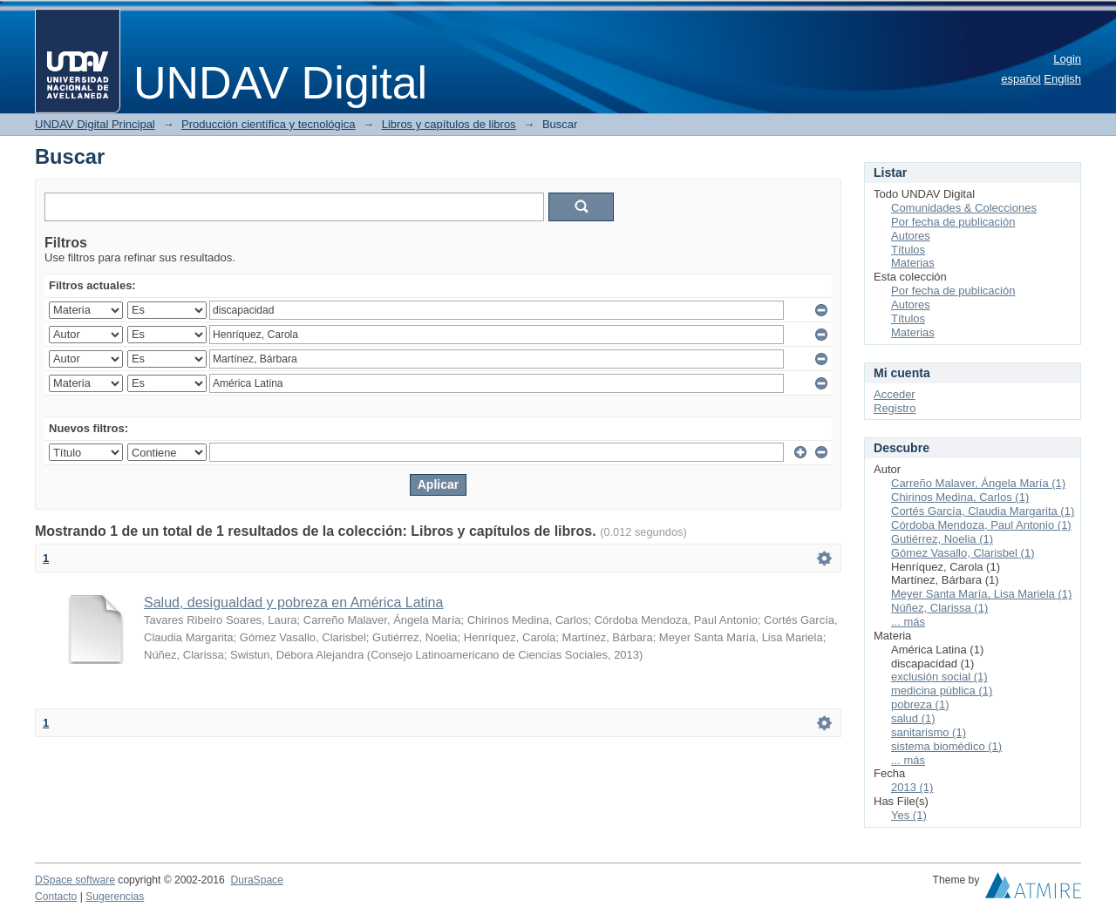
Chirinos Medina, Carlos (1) (960, 497)
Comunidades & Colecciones (964, 207)
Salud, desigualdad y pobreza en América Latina (293, 602)
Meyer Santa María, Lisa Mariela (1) (981, 593)
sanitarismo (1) (928, 732)
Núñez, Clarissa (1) (939, 607)
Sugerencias (114, 896)
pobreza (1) (920, 704)
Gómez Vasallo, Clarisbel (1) (962, 552)
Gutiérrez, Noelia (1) (942, 538)
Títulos (908, 249)
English (1062, 78)
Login (1067, 58)
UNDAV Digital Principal (95, 124)
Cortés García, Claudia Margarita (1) (982, 511)
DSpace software (75, 880)
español (1021, 78)
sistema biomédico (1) (946, 746)
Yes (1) (909, 815)
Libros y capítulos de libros (449, 124)
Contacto (56, 896)
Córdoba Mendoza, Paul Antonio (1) (981, 524)
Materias (913, 262)
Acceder (894, 394)
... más (908, 621)
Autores (910, 235)
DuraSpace (256, 880)
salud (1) (913, 718)
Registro (894, 408)
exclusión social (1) (939, 676)
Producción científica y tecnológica (268, 124)
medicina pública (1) (941, 690)
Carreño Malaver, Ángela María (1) (978, 483)
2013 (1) (912, 787)
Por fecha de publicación (953, 221)
